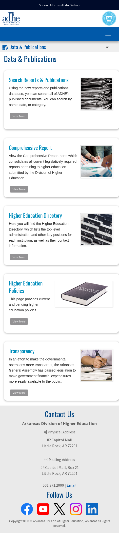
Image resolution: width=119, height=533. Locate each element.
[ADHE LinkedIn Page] (92, 508)
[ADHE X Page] (59, 508)
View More (19, 116)
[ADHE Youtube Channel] (43, 508)
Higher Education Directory (35, 215)
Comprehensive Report (30, 147)
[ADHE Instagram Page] (76, 508)
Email (72, 485)
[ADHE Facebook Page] (27, 508)
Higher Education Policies (25, 287)
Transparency (22, 351)
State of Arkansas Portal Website (59, 5)
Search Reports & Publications (39, 80)
